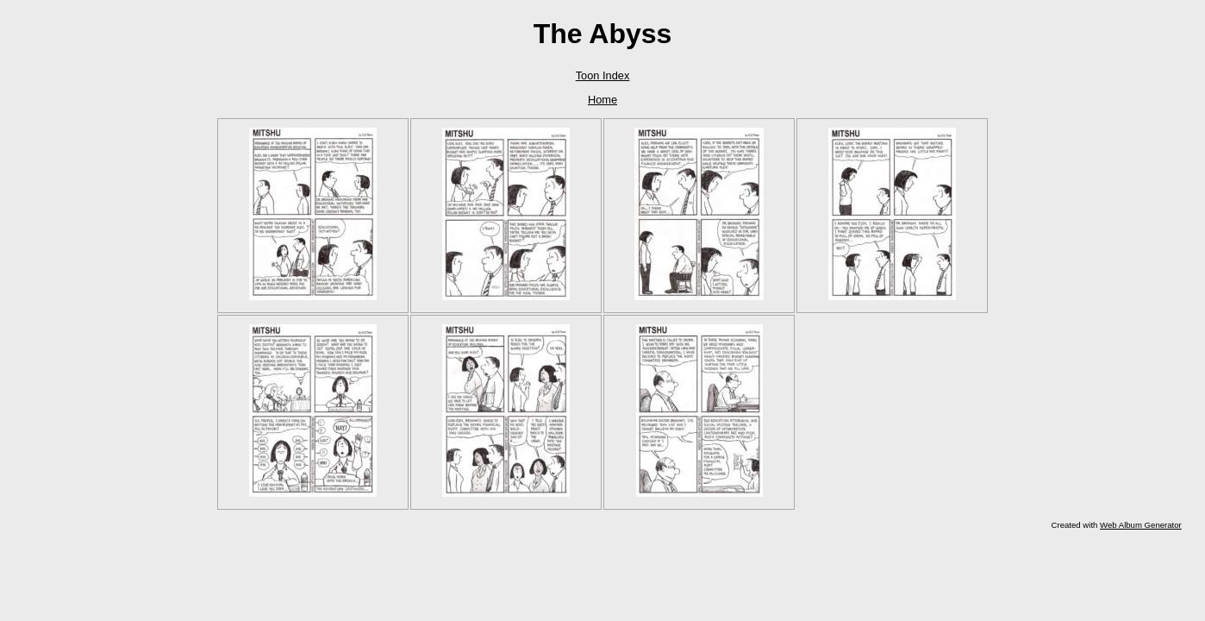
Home (602, 99)
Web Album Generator (1141, 525)
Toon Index (603, 75)
